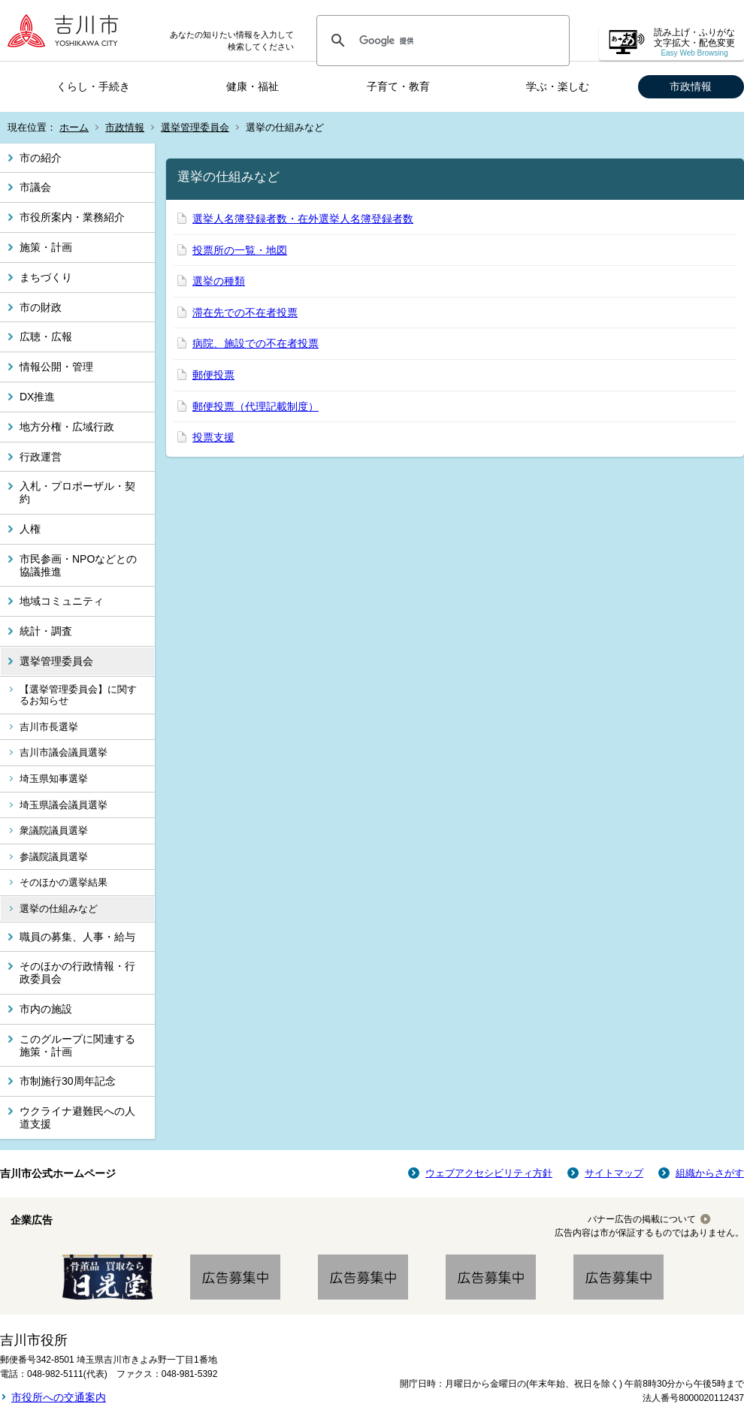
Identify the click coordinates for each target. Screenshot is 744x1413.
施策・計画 (46, 247)
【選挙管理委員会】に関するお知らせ (78, 695)
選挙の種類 (218, 281)
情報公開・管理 (56, 367)
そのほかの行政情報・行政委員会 (77, 972)
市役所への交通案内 (58, 1397)
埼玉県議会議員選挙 (63, 805)
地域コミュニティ (62, 601)
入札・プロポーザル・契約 (77, 492)
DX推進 (37, 397)
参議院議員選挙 (54, 856)
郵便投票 (213, 375)
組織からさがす (710, 1173)
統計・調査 (46, 631)
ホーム (74, 127)
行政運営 (41, 457)
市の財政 (41, 307)
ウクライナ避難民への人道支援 (77, 1117)
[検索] (440, 41)
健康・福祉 (252, 86)
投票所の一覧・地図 (239, 250)
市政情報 (691, 86)
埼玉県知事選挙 (54, 778)
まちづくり (46, 277)
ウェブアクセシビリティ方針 (488, 1173)
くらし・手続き (93, 86)
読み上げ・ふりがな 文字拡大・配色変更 (694, 42)
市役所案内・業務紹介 (72, 217)
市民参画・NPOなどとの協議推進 (78, 565)
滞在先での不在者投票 (245, 312)
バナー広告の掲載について (642, 1219)
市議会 (35, 187)
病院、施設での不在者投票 (255, 343)
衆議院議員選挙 (54, 830)
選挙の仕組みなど (59, 908)
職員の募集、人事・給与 (77, 937)
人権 (30, 529)
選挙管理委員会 (195, 127)
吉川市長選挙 (49, 726)
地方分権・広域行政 (67, 427)
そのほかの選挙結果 (63, 882)
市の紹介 (41, 158)
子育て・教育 (398, 86)
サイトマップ (614, 1173)
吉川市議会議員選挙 (63, 752)
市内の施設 (46, 1009)
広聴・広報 (46, 337)
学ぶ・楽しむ (557, 86)
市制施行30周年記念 (68, 1081)
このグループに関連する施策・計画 (77, 1045)
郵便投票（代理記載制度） (255, 406)
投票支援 (213, 437)
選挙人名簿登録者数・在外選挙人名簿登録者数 (302, 219)
